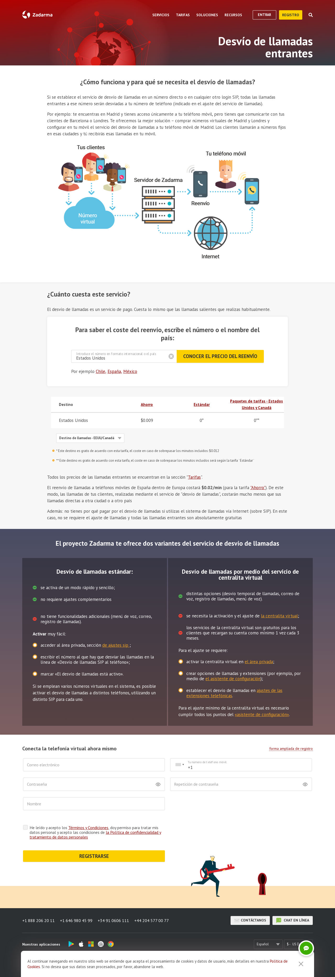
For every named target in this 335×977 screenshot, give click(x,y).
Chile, (101, 371)
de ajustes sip (116, 645)
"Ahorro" (257, 487)
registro (290, 15)
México (130, 371)
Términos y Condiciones (88, 827)
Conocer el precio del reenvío (220, 356)
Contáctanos (250, 920)
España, (115, 371)
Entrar (264, 14)
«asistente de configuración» (262, 714)
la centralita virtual (279, 616)
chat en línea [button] (292, 920)
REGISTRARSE (94, 856)
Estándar (202, 404)
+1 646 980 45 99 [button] (76, 920)
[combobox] (180, 765)
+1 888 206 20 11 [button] (38, 920)
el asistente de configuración (232, 679)
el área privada (259, 662)
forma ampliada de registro (291, 748)
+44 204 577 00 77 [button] (151, 920)
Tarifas (194, 477)
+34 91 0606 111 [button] (113, 920)
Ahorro (147, 404)
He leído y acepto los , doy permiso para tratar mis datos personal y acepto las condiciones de (95, 832)
